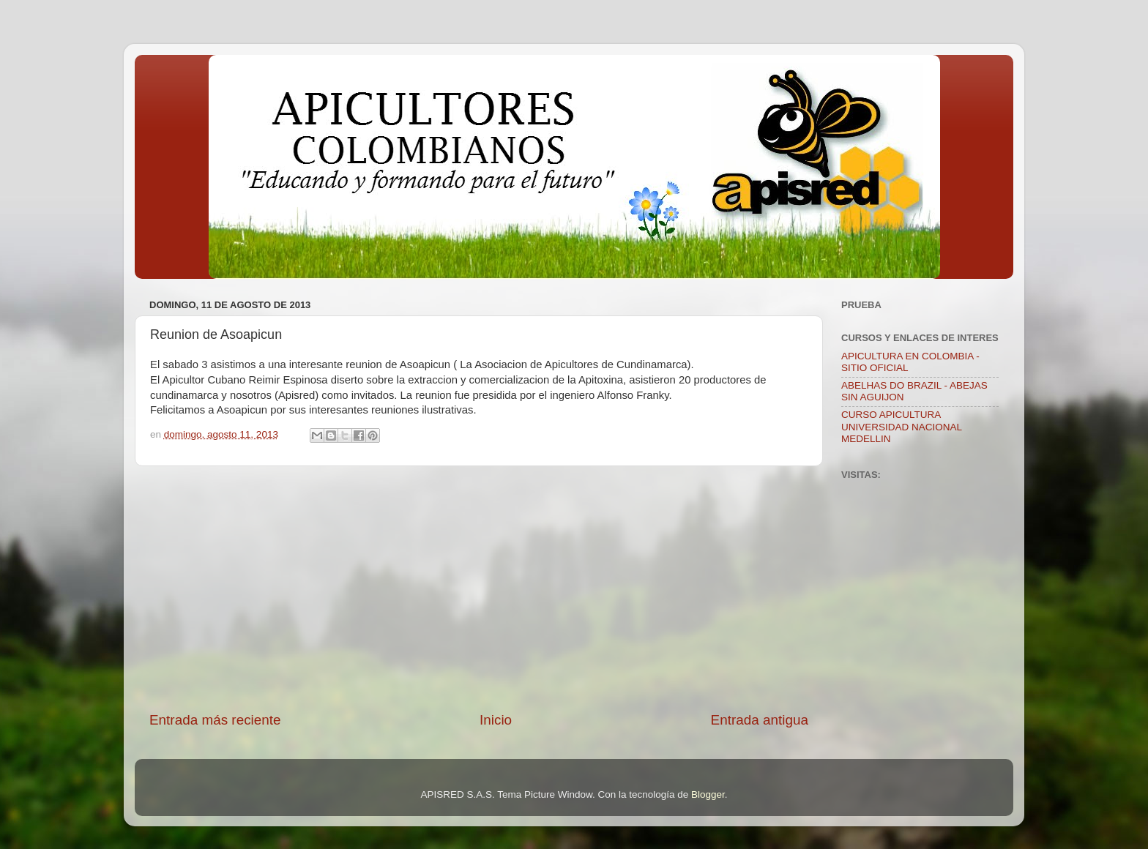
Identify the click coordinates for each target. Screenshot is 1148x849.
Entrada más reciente (215, 720)
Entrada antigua (759, 720)
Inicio (496, 720)
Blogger (708, 794)
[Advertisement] (478, 588)
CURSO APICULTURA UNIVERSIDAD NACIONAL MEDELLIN (901, 426)
